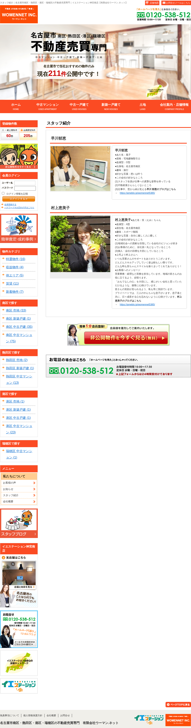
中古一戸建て (79, 107)
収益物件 (12, 267)
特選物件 (12, 259)
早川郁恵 (58, 138)
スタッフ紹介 (11, 495)
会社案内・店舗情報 (174, 107)
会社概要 (8, 501)
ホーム (16, 107)
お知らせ (8, 489)
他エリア (12, 275)
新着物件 (12, 291)
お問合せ (65, 715)
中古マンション (47, 107)
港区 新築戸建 (16, 409)
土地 (142, 107)
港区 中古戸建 (16, 417)
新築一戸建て (111, 107)
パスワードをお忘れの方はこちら (19, 207)
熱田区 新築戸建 (17, 368)
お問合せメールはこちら (178, 3)
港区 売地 (12, 401)
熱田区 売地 (14, 360)
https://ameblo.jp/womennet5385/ (137, 193)
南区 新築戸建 (16, 318)
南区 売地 (12, 310)
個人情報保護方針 (32, 715)
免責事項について (9, 715)
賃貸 (9, 283)
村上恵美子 (60, 208)
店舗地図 (154, 3)
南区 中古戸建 (16, 326)
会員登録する (10, 204)
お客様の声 (9, 482)
